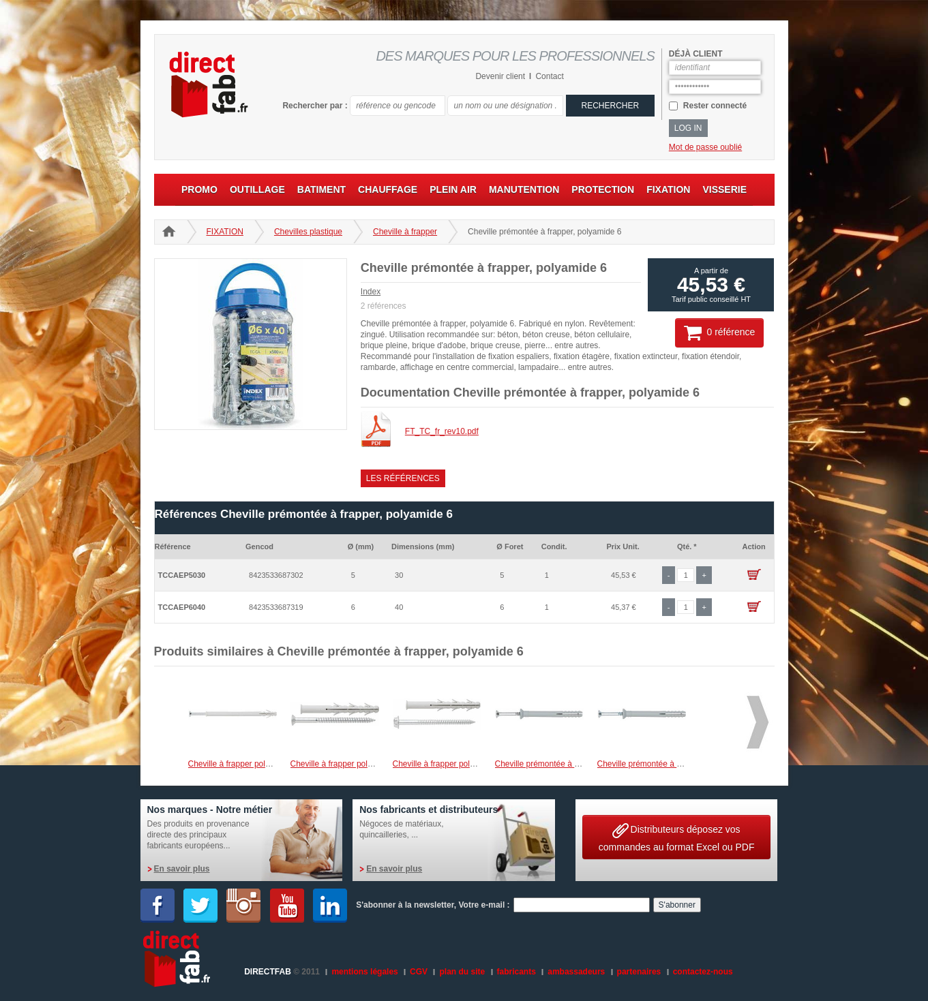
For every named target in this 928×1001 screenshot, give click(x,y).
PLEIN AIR (453, 189)
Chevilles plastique (308, 231)
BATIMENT (321, 189)
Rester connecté (715, 105)
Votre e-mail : (483, 905)
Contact (549, 76)
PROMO (199, 189)
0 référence (719, 333)
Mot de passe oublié (705, 147)
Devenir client (500, 76)
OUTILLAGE (257, 189)
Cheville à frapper (405, 231)
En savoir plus (182, 869)
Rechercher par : (314, 105)
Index (370, 291)
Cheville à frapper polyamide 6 (243, 764)
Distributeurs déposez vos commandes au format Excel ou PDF (677, 836)
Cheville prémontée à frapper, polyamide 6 (571, 764)
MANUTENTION (524, 189)
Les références (403, 478)
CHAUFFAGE (387, 189)
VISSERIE (724, 189)
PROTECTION (602, 189)
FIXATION (668, 189)
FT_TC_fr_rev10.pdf (442, 431)
